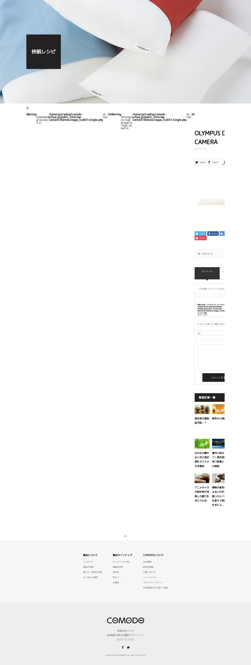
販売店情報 (148, 561)
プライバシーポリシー (153, 577)
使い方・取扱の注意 (163, 6)
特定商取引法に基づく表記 (155, 582)
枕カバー (117, 572)
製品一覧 (138, 6)
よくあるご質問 (90, 572)
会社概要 (147, 556)
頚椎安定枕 (118, 561)
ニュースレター (150, 572)
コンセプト (95, 6)
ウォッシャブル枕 (121, 556)
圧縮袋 (116, 577)
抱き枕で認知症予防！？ (208, 413)
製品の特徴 (117, 6)
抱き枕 (116, 567)
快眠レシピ (190, 6)
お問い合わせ (212, 6)
